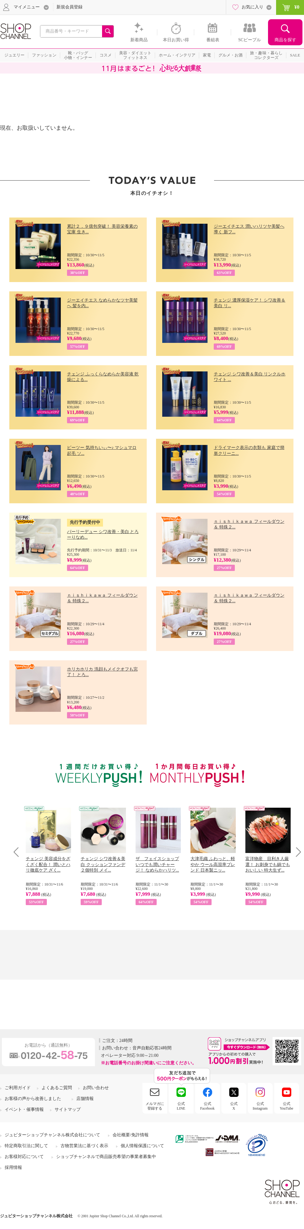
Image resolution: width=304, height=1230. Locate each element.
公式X (234, 1106)
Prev (18, 852)
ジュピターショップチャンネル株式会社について (52, 1135)
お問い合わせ (96, 1087)
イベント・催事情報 (24, 1109)
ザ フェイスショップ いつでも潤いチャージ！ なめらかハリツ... (157, 864)
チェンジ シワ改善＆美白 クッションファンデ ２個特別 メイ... (103, 864)
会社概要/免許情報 (131, 1135)
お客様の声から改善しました (33, 1098)
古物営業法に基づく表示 (84, 1145)
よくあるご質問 (57, 1087)
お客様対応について (24, 1156)
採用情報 (13, 1167)
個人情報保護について (142, 1145)
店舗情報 (85, 1098)
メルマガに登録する (154, 1106)
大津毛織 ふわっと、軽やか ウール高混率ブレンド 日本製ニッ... (212, 864)
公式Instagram (260, 1106)
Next (296, 852)
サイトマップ (68, 1109)
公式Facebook (207, 1106)
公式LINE (181, 1106)
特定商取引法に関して (26, 1145)
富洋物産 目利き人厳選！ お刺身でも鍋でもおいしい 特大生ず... (267, 864)
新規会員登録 (69, 7)
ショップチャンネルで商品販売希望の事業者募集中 (106, 1156)
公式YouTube (286, 1106)
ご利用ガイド (18, 1087)
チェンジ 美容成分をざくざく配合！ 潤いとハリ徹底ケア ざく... (48, 864)
